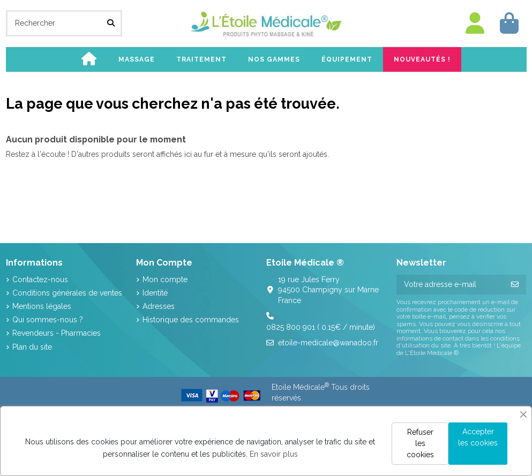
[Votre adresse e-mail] (450, 285)
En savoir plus (274, 454)
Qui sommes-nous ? (47, 319)
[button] (137, 59)
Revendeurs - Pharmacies (56, 333)
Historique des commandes (191, 319)
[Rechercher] (111, 23)
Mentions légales (41, 306)
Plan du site (32, 347)
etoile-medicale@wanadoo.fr (328, 342)
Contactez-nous (40, 279)
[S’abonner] (515, 285)
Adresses (159, 306)
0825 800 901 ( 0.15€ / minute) (320, 327)
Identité (155, 293)
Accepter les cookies (478, 437)
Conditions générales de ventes (67, 293)
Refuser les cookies (420, 443)
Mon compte (165, 279)
